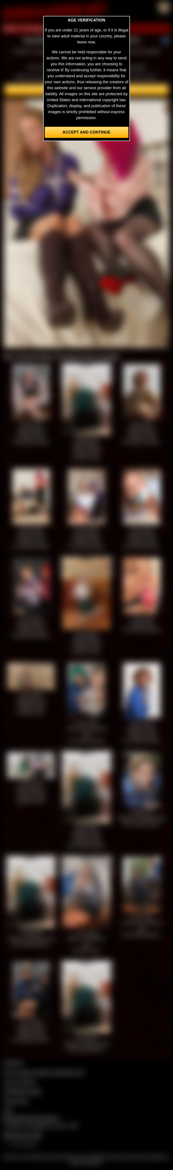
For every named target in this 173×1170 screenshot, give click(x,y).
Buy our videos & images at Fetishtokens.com (44, 1072)
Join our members (19, 1082)
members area (132, 67)
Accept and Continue (86, 132)
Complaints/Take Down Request (30, 1118)
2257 (8, 1110)
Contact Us (13, 1063)
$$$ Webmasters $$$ (22, 1135)
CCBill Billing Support (22, 1091)
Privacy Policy (16, 1101)
